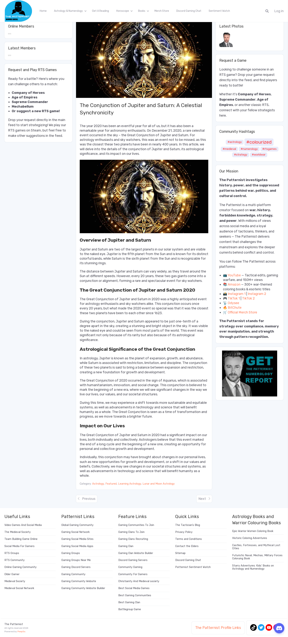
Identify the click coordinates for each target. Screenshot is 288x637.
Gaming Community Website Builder (83, 588)
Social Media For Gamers (19, 546)
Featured (111, 483)
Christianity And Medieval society (138, 581)
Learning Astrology (129, 483)
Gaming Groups (70, 553)
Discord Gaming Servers (132, 560)
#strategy (240, 154)
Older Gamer (11, 574)
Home (43, 10)
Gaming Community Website (78, 581)
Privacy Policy (183, 532)
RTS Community (14, 560)
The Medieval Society (17, 532)
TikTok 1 (234, 298)
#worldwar (258, 154)
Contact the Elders (187, 546)
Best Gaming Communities (134, 595)
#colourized (259, 142)
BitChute (235, 308)
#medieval (229, 149)
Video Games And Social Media (23, 525)
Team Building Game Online (20, 539)
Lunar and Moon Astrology (159, 483)
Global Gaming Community (77, 525)
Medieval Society (14, 581)
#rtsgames (269, 149)
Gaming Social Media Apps (77, 546)
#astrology (235, 142)
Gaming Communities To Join (136, 525)
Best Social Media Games (134, 588)
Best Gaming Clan (129, 602)
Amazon (234, 284)
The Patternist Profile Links (218, 627)
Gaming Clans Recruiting (133, 539)
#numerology (249, 149)
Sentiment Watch (219, 10)
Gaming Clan (125, 546)
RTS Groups (11, 553)
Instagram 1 (237, 294)
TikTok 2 (248, 298)
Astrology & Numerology (68, 10)
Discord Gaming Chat (188, 10)
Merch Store (161, 10)
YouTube (234, 275)
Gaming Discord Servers (76, 567)
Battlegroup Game (129, 609)
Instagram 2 (257, 294)
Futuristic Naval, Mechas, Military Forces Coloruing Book (257, 557)
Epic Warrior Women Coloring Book (252, 531)
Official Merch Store (242, 312)
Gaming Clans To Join (131, 532)
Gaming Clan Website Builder (135, 553)
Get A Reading (100, 10)
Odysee (233, 303)
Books (141, 10)
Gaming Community (73, 574)
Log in (279, 11)
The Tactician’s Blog (187, 525)
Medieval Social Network (19, 588)
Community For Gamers (132, 574)
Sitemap (180, 553)
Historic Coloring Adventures (249, 538)
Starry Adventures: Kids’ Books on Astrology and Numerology (253, 567)
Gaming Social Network (75, 532)
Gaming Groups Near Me (76, 560)
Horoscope (122, 10)
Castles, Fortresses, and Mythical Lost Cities (256, 547)
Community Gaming (130, 567)
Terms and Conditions (188, 539)
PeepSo (21, 631)
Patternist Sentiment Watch (193, 567)
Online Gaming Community (20, 567)
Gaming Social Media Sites (77, 539)
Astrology (98, 483)
